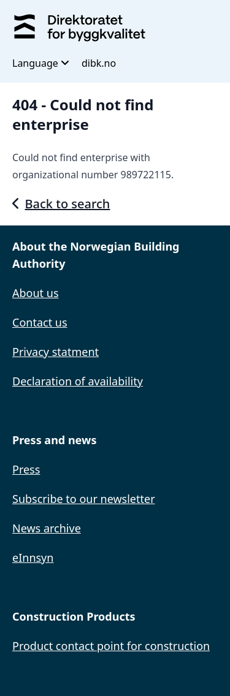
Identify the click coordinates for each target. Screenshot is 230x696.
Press (26, 469)
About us (35, 293)
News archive (46, 528)
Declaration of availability (77, 381)
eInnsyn (32, 557)
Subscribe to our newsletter (83, 498)
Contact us (39, 322)
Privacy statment (55, 351)
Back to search (61, 203)
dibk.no (99, 63)
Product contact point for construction (111, 645)
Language (40, 63)
